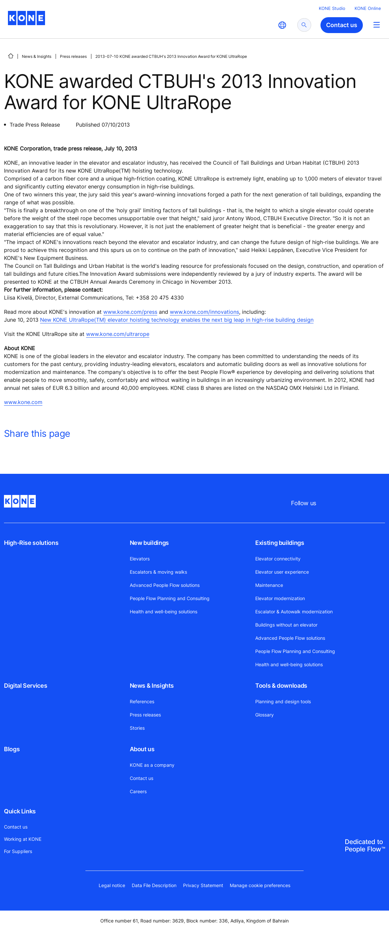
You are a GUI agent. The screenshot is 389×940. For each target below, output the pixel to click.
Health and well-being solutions (163, 611)
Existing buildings (279, 542)
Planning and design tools (283, 701)
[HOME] (10, 56)
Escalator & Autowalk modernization (294, 611)
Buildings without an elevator (286, 625)
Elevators (140, 558)
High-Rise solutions (31, 542)
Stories (137, 728)
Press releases (73, 56)
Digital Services (25, 685)
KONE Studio (332, 8)
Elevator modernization (280, 598)
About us (142, 749)
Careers (138, 791)
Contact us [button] (341, 24)
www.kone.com (23, 402)
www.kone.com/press (130, 311)
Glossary (264, 714)
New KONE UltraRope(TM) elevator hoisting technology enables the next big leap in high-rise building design (177, 319)
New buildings (149, 542)
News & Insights (36, 56)
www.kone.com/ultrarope (117, 334)
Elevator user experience (282, 572)
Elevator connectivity (278, 558)
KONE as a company (152, 765)
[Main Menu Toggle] (376, 24)
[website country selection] (282, 25)
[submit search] (304, 25)
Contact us (141, 778)
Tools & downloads (281, 685)
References (142, 701)
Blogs (12, 749)
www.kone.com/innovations (204, 311)
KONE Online (368, 8)
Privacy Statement (203, 885)
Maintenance (269, 585)
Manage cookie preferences (260, 885)
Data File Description (154, 885)
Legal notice (112, 885)
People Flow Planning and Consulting (170, 598)
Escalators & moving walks (158, 572)
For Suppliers (18, 851)
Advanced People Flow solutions (165, 585)
